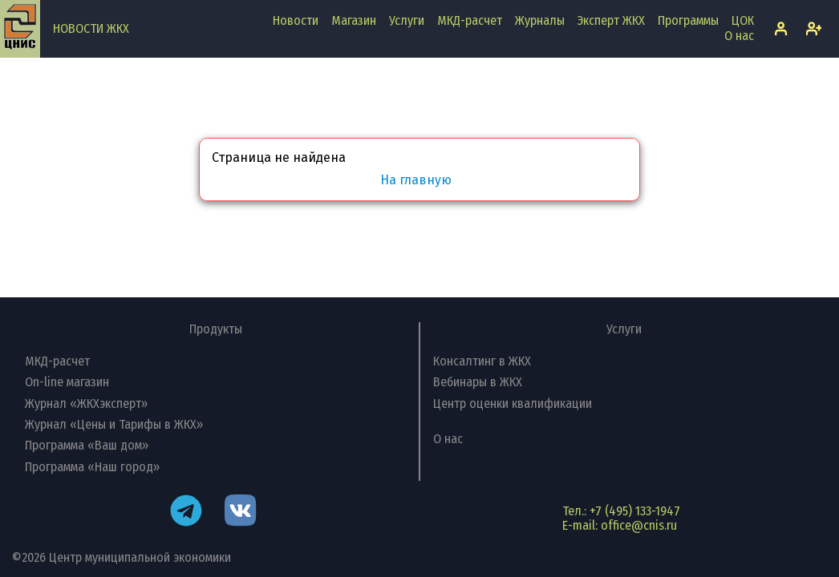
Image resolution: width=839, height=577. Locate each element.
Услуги (406, 20)
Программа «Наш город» (92, 466)
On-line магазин (67, 381)
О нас (739, 35)
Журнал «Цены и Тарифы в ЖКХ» (114, 424)
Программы (688, 20)
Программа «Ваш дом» (86, 445)
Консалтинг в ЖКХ (482, 361)
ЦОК (743, 20)
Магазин (353, 20)
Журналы (540, 20)
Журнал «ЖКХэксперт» (86, 403)
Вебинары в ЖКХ (477, 381)
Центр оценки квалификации (512, 403)
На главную (416, 180)
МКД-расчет (469, 20)
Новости (295, 20)
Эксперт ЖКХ (611, 20)
